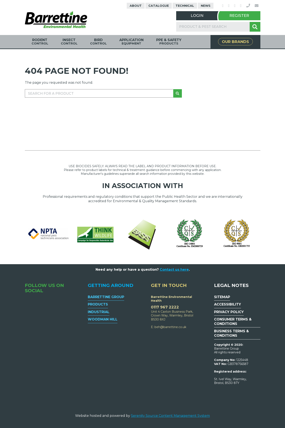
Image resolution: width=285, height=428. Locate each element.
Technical (185, 6)
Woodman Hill (102, 319)
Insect (69, 41)
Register (239, 15)
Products (98, 304)
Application (131, 41)
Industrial (98, 312)
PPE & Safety (168, 41)
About (136, 6)
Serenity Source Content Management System (170, 416)
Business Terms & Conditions (231, 333)
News (205, 6)
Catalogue (158, 6)
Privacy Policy (229, 312)
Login (197, 15)
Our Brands (235, 41)
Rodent (40, 41)
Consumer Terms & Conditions (233, 321)
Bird (98, 41)
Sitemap (222, 297)
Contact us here (174, 270)
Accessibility (227, 304)
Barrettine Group (106, 297)
